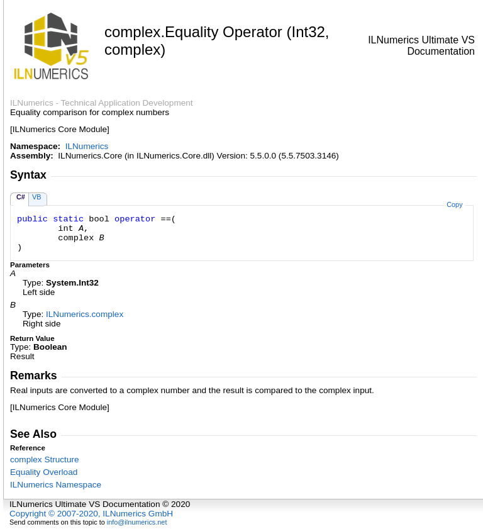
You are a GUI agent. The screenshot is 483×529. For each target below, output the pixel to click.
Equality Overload (43, 472)
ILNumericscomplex (84, 314)
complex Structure (44, 459)
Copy (454, 204)
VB (37, 197)
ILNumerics (87, 146)
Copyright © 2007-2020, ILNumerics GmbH (91, 513)
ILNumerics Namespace (55, 484)
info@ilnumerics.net (137, 522)
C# (20, 197)
